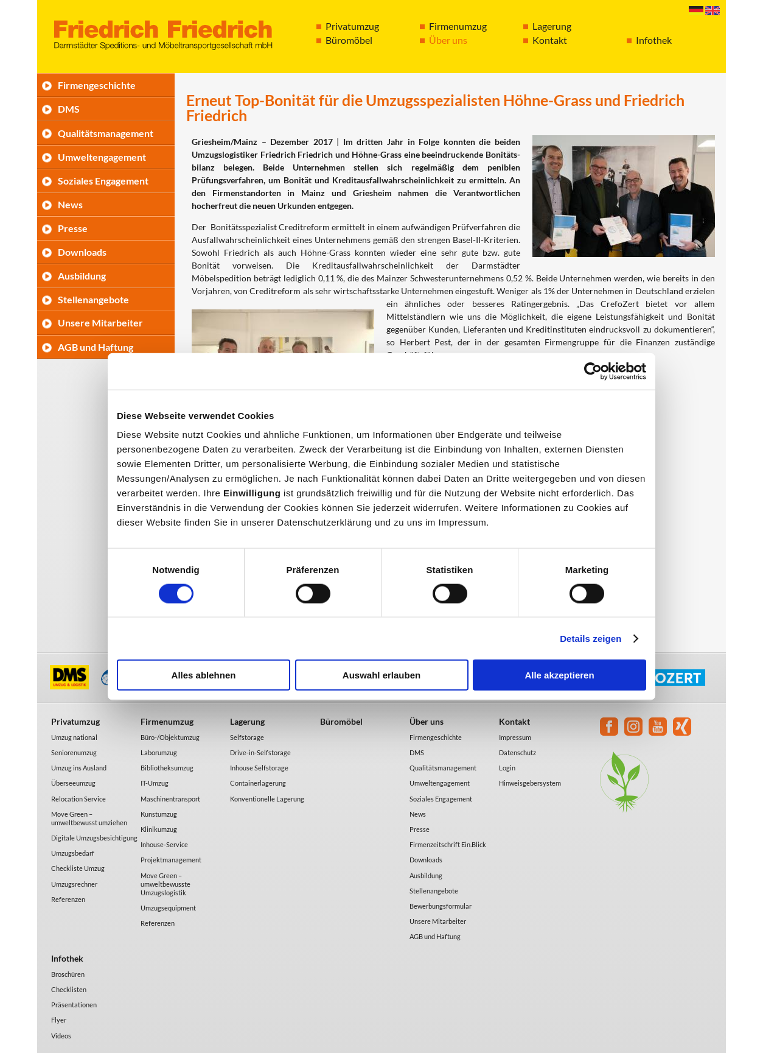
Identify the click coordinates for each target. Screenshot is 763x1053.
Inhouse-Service (164, 844)
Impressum (515, 737)
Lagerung (551, 26)
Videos (61, 1036)
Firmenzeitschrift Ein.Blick (447, 844)
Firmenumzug (458, 26)
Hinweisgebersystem (530, 783)
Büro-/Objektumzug (170, 737)
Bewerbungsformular (440, 906)
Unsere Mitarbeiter (100, 322)
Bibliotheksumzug (167, 768)
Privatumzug (352, 26)
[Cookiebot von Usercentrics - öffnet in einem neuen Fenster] (593, 371)
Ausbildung (82, 275)
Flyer (58, 1020)
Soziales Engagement (103, 180)
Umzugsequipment (168, 908)
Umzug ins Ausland (78, 768)
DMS (69, 108)
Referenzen (68, 899)
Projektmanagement (171, 860)
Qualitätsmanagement (105, 133)
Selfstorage (247, 737)
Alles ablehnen (204, 675)
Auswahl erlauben (381, 675)
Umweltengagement (102, 157)
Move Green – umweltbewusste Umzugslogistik (165, 884)
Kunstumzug (159, 814)
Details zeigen (590, 638)
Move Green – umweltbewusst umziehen (89, 818)
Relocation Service (78, 799)
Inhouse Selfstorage (259, 768)
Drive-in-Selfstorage (260, 752)
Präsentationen (74, 1005)
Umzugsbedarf (72, 853)
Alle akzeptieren (559, 675)
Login (507, 768)
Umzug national (74, 737)
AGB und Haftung (95, 347)
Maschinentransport (170, 799)
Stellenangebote (93, 299)
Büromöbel (349, 40)
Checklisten (68, 989)
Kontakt (549, 40)
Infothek (654, 40)
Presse (73, 228)
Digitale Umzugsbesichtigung (94, 838)
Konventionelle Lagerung (267, 799)
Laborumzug (159, 752)
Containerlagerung (258, 783)
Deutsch (696, 10)
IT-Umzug (155, 783)
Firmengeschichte (97, 85)
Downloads (82, 252)
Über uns (448, 40)
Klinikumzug (159, 829)
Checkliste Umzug (78, 868)
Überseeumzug (73, 783)
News (70, 204)
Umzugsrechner (74, 884)
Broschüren (68, 974)
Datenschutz (517, 752)
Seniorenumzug (74, 752)
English (712, 10)
